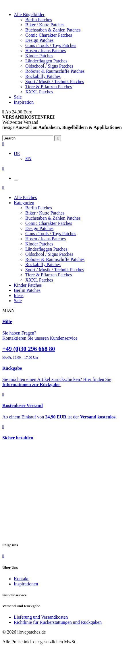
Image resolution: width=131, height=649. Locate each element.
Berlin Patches (38, 19)
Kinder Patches (39, 55)
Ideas (19, 295)
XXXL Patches (39, 91)
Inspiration (24, 102)
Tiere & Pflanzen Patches (48, 86)
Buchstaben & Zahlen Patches (52, 29)
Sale (18, 97)
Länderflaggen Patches (46, 60)
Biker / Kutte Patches (44, 24)
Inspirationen (26, 583)
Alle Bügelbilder (29, 14)
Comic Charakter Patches (48, 35)
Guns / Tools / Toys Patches (50, 45)
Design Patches (39, 40)
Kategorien (24, 202)
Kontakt (21, 578)
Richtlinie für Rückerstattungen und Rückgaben (58, 622)
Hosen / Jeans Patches (45, 50)
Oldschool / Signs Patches (49, 66)
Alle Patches (25, 197)
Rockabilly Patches (43, 76)
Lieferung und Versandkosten (41, 617)
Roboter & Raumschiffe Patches (54, 71)
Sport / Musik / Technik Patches (54, 81)
